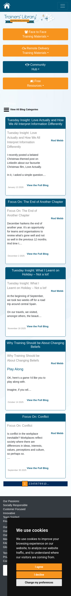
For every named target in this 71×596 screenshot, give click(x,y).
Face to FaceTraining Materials (34, 34)
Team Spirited (11, 517)
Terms (6, 552)
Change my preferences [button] (39, 582)
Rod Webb (57, 140)
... (48, 483)
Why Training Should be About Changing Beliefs (35, 345)
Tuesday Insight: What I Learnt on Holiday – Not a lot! (35, 272)
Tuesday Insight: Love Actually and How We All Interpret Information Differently (35, 122)
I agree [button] (39, 566)
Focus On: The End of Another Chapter (35, 202)
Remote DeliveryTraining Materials (35, 50)
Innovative (9, 513)
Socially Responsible (15, 505)
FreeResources (34, 83)
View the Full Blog (37, 185)
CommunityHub (35, 67)
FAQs (6, 543)
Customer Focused (14, 509)
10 (44, 483)
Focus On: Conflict (35, 416)
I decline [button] (39, 574)
